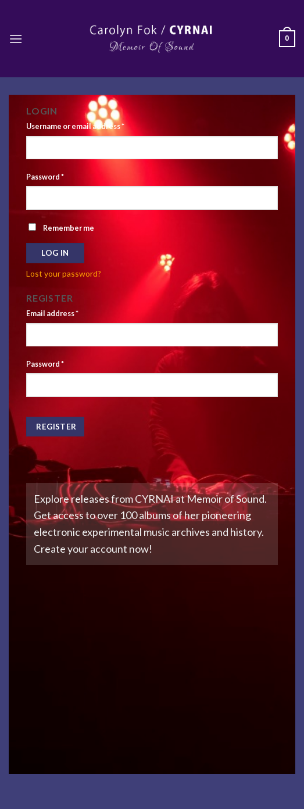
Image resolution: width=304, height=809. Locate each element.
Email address (52, 313)
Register (56, 426)
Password (45, 177)
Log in (55, 252)
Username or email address (75, 126)
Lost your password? (63, 273)
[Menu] (16, 38)
